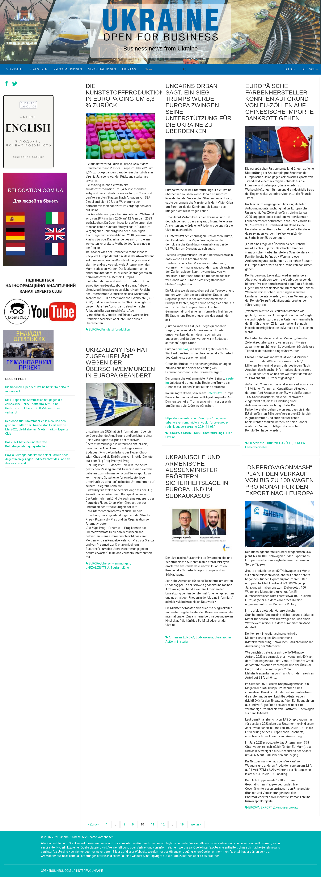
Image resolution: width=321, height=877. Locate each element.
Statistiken (38, 69)
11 (152, 824)
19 (182, 824)
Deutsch (310, 69)
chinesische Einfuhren (263, 443)
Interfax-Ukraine (90, 870)
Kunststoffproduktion (115, 329)
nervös (183, 349)
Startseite (14, 69)
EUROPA (94, 329)
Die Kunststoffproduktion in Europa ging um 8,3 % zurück (125, 95)
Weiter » (196, 824)
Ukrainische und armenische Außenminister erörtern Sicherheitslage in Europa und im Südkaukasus (196, 476)
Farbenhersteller (256, 447)
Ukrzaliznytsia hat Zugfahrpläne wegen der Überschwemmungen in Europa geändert (120, 362)
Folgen (290, 69)
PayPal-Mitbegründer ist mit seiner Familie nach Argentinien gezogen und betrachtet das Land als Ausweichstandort (38, 459)
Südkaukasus (205, 637)
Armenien (175, 637)
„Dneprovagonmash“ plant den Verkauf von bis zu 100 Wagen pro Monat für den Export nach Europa (279, 480)
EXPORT (266, 807)
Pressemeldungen (68, 69)
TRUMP (197, 433)
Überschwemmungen (115, 563)
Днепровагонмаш (285, 807)
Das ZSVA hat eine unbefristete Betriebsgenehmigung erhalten (26, 444)
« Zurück (93, 824)
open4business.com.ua (58, 870)
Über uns (129, 69)
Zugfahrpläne (120, 567)
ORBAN (186, 433)
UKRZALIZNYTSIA (97, 567)
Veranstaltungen (102, 69)
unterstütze (215, 393)
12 (163, 824)
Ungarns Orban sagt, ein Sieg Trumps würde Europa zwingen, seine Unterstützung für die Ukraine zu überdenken (198, 108)
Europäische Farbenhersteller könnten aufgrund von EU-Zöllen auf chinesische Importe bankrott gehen (279, 102)
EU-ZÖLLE (285, 443)
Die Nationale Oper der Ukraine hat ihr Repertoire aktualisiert (37, 389)
